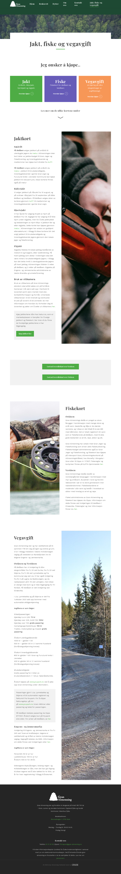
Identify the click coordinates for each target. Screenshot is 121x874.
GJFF (50, 162)
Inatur (35, 153)
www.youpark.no (37, 682)
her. (49, 742)
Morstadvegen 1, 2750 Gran (60, 819)
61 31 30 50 (50, 844)
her (53, 306)
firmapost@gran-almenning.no (71, 844)
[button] (25, 334)
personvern (60, 858)
